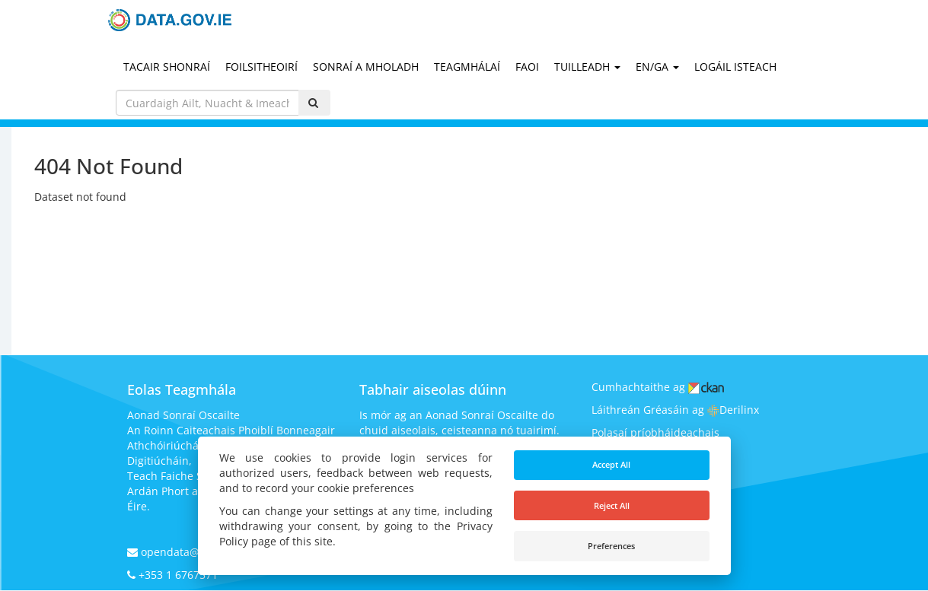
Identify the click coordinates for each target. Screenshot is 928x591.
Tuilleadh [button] (587, 66)
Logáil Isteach (735, 66)
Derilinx (733, 409)
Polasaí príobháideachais (655, 432)
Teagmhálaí (467, 66)
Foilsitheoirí (261, 66)
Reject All (612, 505)
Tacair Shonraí (166, 66)
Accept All (611, 464)
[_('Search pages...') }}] (208, 103)
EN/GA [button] (657, 66)
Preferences (611, 545)
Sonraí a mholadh (366, 66)
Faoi (527, 66)
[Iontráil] (314, 103)
